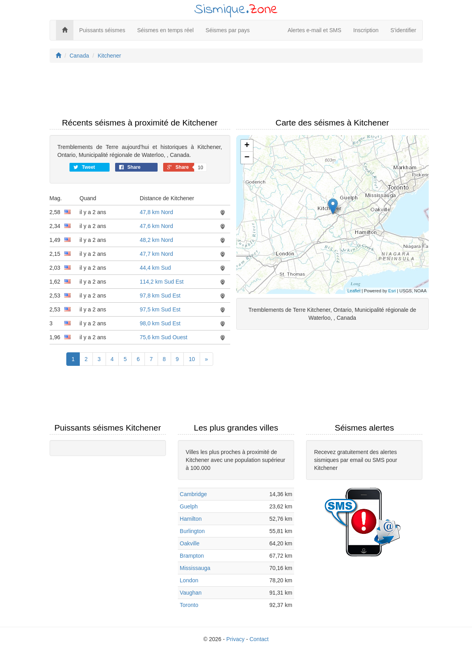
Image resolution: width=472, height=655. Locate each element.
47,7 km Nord (156, 254)
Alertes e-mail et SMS (314, 30)
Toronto (189, 605)
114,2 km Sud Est (162, 281)
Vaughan (191, 592)
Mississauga (195, 568)
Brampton (192, 556)
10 (192, 359)
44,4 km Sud (155, 268)
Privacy (235, 639)
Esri (392, 290)
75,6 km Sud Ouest (163, 337)
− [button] (246, 158)
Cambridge (193, 494)
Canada (79, 55)
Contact (258, 639)
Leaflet (353, 290)
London (189, 580)
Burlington (192, 531)
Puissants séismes (102, 30)
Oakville (190, 543)
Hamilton (191, 519)
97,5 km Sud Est (160, 309)
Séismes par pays (228, 30)
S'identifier (403, 30)
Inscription (366, 30)
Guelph (189, 506)
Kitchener (109, 55)
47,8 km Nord (156, 212)
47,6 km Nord (156, 226)
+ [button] (246, 146)
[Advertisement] (236, 92)
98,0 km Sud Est (160, 323)
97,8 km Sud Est (160, 295)
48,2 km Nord (156, 240)
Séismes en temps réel (165, 30)
